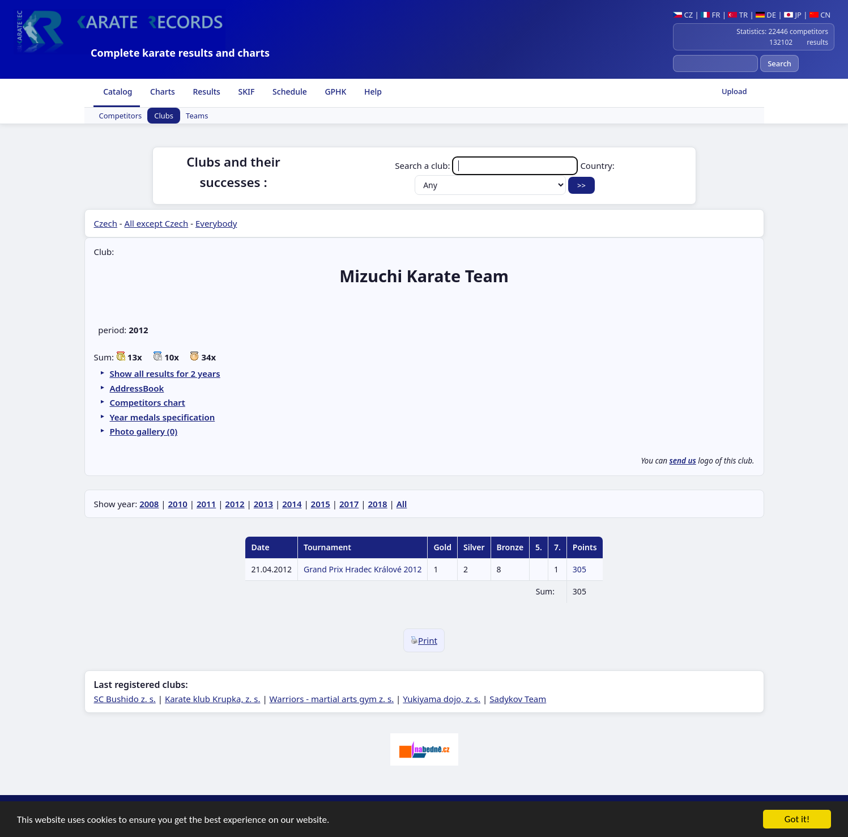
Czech (105, 223)
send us (683, 461)
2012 (234, 503)
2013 (263, 503)
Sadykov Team (517, 698)
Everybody (216, 223)
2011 (206, 503)
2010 (178, 503)
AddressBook (137, 388)
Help (372, 91)
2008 (149, 503)
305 (579, 569)
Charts (161, 91)
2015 (320, 503)
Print (424, 640)
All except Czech (157, 223)
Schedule (288, 91)
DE (766, 15)
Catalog (117, 91)
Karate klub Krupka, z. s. (213, 698)
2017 (349, 503)
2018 (377, 503)
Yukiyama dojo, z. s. (441, 698)
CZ (683, 15)
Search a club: (487, 165)
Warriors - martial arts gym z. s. (332, 698)
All (402, 503)
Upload (734, 91)
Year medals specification (162, 417)
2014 (291, 503)
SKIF (245, 91)
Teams (197, 116)
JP (793, 15)
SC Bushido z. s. (125, 698)
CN (819, 15)
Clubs (163, 116)
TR (738, 15)
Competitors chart (147, 402)
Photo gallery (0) (144, 431)
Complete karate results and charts (180, 53)
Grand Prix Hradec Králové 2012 (362, 569)
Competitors (120, 116)
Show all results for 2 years (165, 373)
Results (205, 91)
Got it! (797, 822)
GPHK (335, 91)
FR (710, 15)
